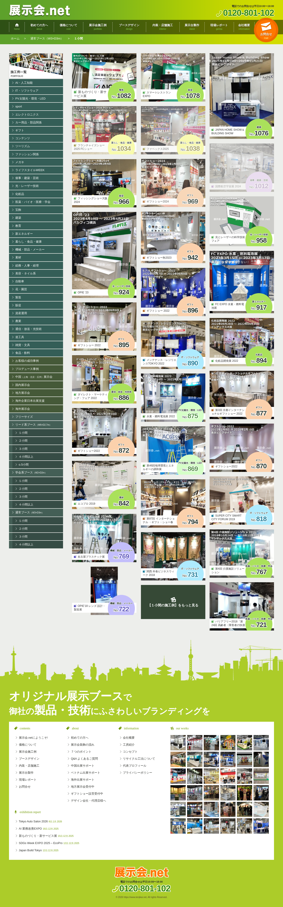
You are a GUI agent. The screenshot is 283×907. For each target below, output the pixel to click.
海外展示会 (22, 409)
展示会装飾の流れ (82, 744)
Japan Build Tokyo (39, 850)
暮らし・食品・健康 (28, 241)
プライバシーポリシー (137, 772)
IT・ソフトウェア (26, 90)
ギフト (19, 130)
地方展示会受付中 (82, 786)
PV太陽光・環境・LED (30, 98)
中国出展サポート (82, 765)
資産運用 (21, 313)
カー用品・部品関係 (28, 122)
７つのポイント (81, 751)
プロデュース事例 (27, 369)
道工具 (19, 337)
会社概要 (129, 737)
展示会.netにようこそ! (33, 737)
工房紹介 (129, 744)
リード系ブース (33, 425)
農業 (18, 321)
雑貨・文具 (22, 345)
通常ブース (29, 513)
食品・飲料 (22, 353)
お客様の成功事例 (27, 360)
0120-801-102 (248, 13)
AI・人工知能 (24, 82)
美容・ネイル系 (25, 273)
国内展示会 (22, 385)
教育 (18, 225)
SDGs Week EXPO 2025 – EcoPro (49, 843)
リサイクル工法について (139, 758)
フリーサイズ (24, 416)
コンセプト (130, 751)
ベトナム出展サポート (85, 772)
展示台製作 (26, 772)
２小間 (23, 440)
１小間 (23, 432)
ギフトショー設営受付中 (87, 793)
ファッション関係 (27, 154)
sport (18, 106)
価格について (27, 744)
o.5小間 (24, 464)
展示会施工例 (36, 66)
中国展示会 (33, 377)
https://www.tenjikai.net (135, 897)
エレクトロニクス (27, 114)
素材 (18, 257)
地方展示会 (22, 392)
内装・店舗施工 (29, 765)
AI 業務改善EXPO (39, 828)
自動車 (19, 281)
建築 (18, 217)
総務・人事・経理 (27, 265)
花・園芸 (21, 289)
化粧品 (19, 194)
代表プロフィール (134, 765)
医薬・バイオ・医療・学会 (32, 202)
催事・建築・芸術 (27, 178)
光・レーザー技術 (27, 186)
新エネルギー (24, 233)
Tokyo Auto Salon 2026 (40, 821)
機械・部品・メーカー (30, 249)
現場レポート (27, 779)
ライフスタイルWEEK (30, 170)
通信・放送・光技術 (28, 329)
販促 (18, 305)
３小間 (23, 448)
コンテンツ (22, 138)
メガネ (19, 162)
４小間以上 (26, 456)
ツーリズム (22, 146)
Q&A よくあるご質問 (84, 758)
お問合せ (25, 786)
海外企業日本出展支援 (30, 400)
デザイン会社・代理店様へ (88, 800)
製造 (18, 297)
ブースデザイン (29, 758)
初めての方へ (79, 737)
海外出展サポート (82, 779)
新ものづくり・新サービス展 (46, 835)
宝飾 (18, 209)
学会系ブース (31, 473)
